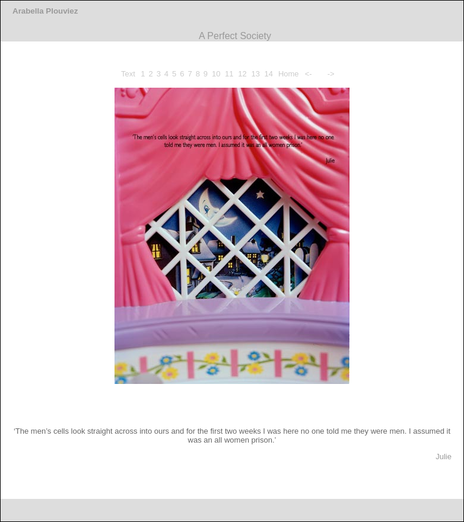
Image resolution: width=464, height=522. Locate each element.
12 (242, 73)
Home (288, 73)
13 (255, 73)
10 (216, 73)
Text (128, 73)
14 (269, 73)
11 (229, 73)
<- (308, 73)
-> (331, 73)
